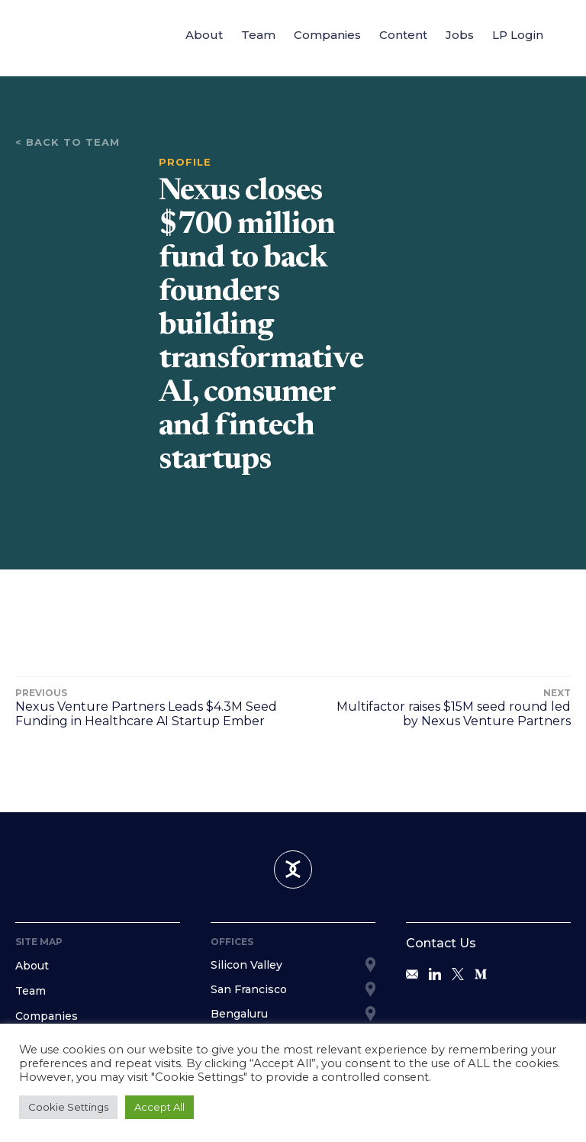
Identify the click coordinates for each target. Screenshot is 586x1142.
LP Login (517, 34)
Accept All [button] (159, 1107)
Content (403, 34)
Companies (327, 34)
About (204, 34)
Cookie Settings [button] (68, 1107)
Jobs (460, 34)
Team (258, 34)
